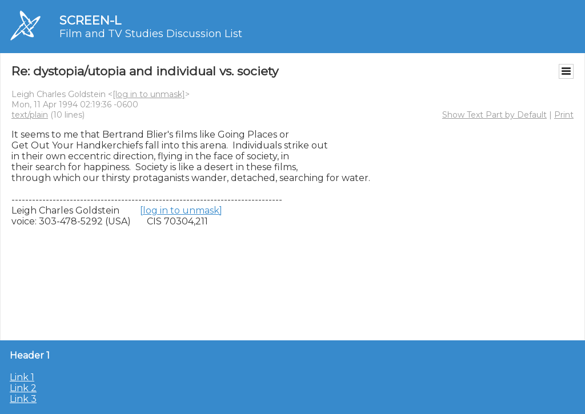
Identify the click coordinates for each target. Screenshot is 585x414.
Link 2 (23, 388)
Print (564, 115)
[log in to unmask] (149, 94)
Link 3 (23, 398)
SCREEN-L (90, 20)
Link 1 (22, 377)
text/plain (29, 115)
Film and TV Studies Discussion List (150, 33)
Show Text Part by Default (494, 115)
